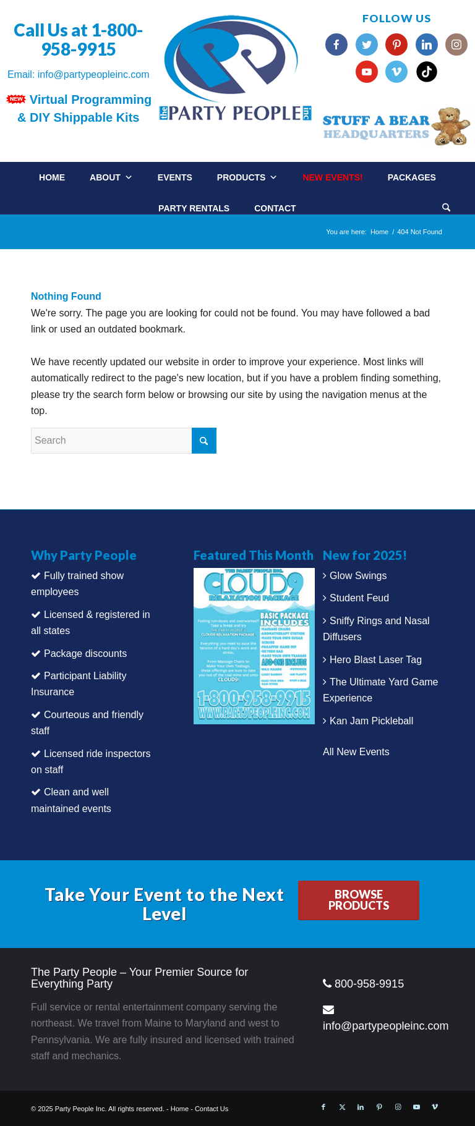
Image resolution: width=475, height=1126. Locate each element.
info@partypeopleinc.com (94, 74)
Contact (275, 208)
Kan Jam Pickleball (371, 721)
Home (52, 177)
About (111, 177)
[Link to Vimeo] (435, 1107)
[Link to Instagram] (397, 1107)
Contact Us (211, 1108)
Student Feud (359, 598)
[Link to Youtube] (416, 1107)
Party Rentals (193, 208)
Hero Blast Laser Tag (376, 659)
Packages (412, 177)
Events (175, 177)
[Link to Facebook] (323, 1107)
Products (247, 177)
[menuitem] (458, 203)
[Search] (446, 208)
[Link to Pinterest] (379, 1107)
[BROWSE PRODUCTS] (358, 900)
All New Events (356, 752)
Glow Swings (358, 575)
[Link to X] (342, 1107)
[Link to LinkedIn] (360, 1107)
